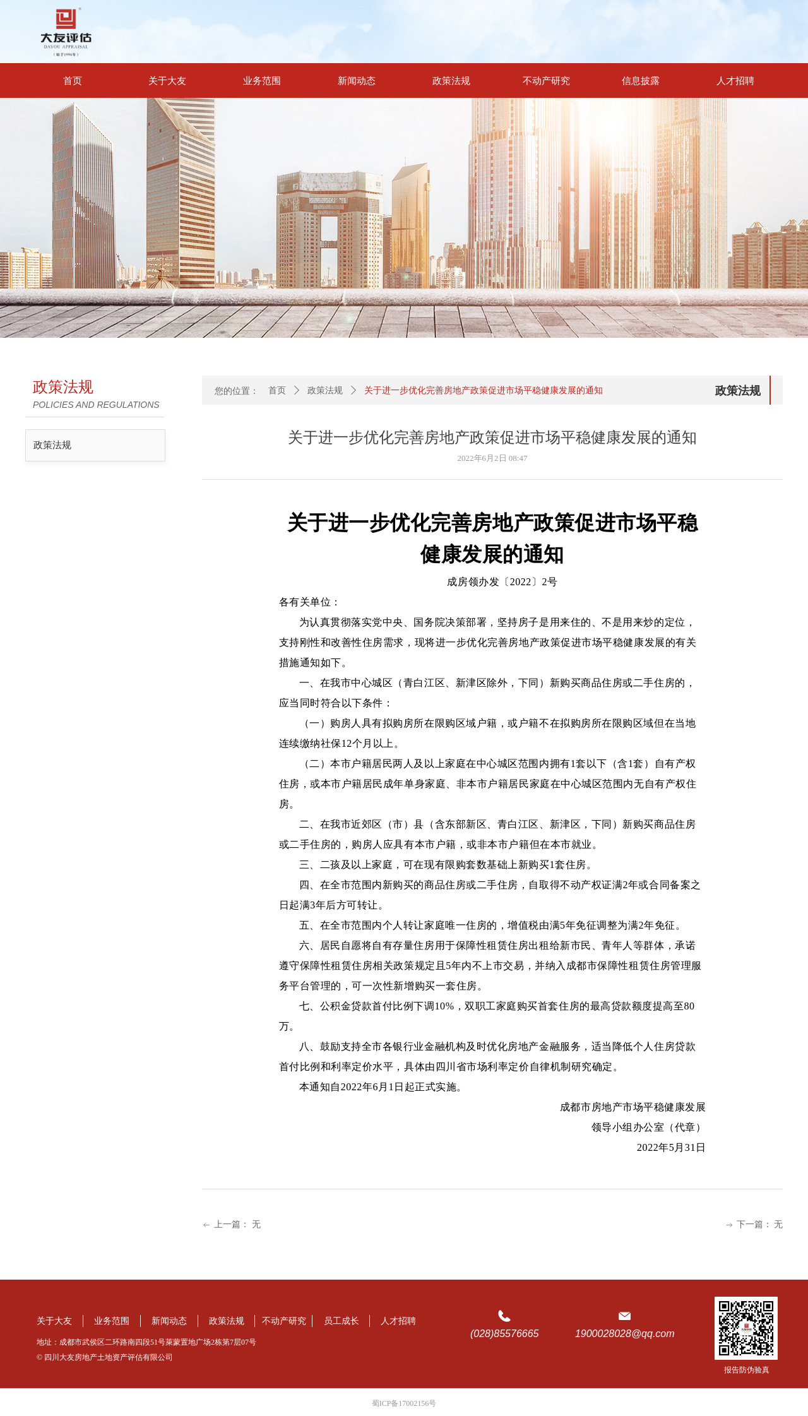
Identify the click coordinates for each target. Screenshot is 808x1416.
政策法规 (52, 445)
